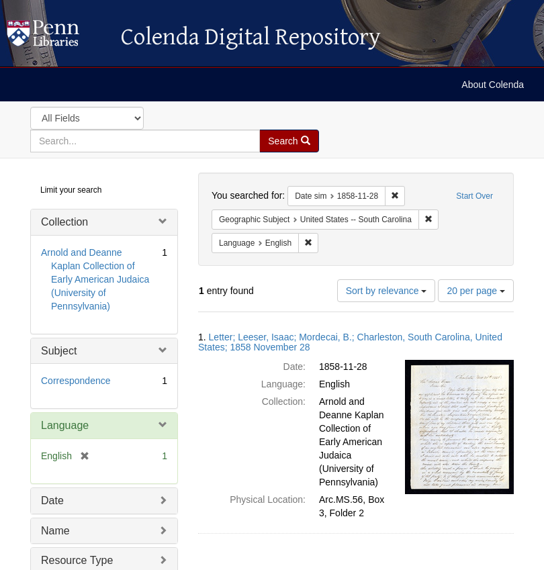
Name (55, 530)
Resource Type (77, 560)
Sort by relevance (386, 290)
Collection (64, 222)
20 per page (476, 290)
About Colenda (492, 84)
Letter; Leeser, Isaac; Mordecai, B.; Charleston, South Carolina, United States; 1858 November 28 (350, 342)
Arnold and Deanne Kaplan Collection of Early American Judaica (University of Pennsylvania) (95, 279)
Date (52, 500)
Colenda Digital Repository (57, 37)
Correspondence (76, 380)
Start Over (474, 196)
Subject (59, 351)
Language (65, 425)
